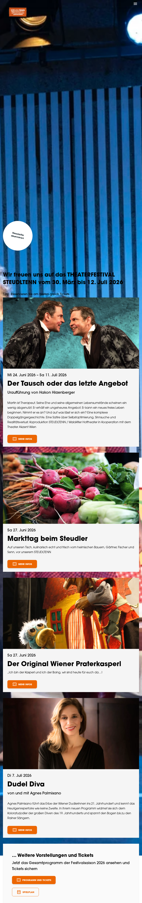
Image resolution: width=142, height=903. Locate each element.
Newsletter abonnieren (17, 236)
